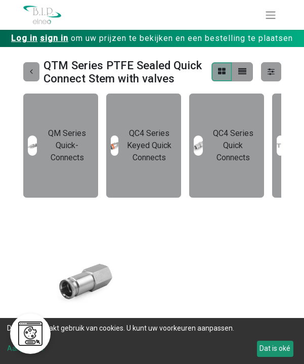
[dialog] (152, 341)
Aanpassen (25, 348)
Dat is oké (274, 348)
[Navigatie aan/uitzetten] (270, 15)
